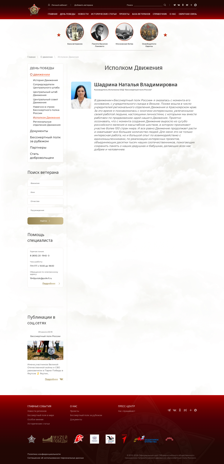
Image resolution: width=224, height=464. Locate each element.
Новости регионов (37, 411)
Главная (52, 14)
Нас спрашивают (126, 411)
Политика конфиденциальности (44, 454)
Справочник (160, 14)
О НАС (173, 14)
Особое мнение (35, 419)
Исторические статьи (104, 14)
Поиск (130, 5)
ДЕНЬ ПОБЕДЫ (67, 14)
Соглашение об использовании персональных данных (55, 458)
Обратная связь (188, 14)
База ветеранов (141, 14)
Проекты (124, 14)
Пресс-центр (126, 406)
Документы (76, 419)
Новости (83, 14)
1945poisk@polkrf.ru (41, 278)
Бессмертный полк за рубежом (86, 415)
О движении (47, 57)
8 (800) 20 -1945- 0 (39, 255)
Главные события (39, 406)
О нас (73, 406)
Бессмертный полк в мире (40, 415)
